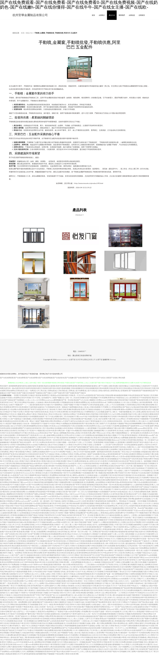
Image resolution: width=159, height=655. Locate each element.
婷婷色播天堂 (64, 475)
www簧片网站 (62, 529)
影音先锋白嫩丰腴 (98, 541)
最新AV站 (55, 548)
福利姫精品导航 (92, 485)
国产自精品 (144, 487)
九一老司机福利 (133, 433)
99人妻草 (45, 586)
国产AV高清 (123, 454)
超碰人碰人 (10, 426)
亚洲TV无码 (51, 546)
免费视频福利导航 (121, 574)
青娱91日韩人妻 (134, 414)
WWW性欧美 (7, 602)
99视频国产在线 (66, 633)
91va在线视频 (151, 555)
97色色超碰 (72, 480)
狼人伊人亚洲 (135, 412)
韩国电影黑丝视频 (104, 440)
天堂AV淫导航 (8, 438)
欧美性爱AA (36, 619)
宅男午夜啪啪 (82, 440)
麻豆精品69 (105, 579)
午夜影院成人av (121, 398)
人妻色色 (12, 637)
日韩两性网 (149, 532)
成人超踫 (77, 459)
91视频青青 (32, 475)
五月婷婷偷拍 (134, 597)
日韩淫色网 (103, 414)
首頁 (93, 15)
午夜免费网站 (144, 548)
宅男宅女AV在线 (129, 630)
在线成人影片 (92, 525)
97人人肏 (144, 579)
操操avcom (95, 564)
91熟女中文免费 (72, 461)
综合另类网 (131, 421)
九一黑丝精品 (121, 501)
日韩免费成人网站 (6, 452)
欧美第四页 (115, 567)
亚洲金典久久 (28, 640)
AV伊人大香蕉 (110, 499)
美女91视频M (87, 569)
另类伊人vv (74, 543)
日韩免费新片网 (113, 635)
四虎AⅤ (141, 532)
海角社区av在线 (131, 607)
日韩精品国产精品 (26, 466)
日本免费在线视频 (132, 590)
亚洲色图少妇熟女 (49, 619)
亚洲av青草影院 (121, 482)
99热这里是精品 (134, 395)
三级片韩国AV (148, 583)
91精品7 (69, 602)
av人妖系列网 (98, 633)
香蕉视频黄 (111, 614)
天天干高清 (29, 430)
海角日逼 (97, 637)
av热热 (76, 433)
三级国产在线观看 (92, 454)
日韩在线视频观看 (86, 583)
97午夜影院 (149, 468)
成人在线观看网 (39, 532)
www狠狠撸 (29, 492)
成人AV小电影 (92, 621)
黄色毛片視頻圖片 (79, 623)
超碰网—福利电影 (97, 452)
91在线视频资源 (77, 482)
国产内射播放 (18, 400)
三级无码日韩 (10, 463)
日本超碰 (150, 494)
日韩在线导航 (122, 400)
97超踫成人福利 (59, 501)
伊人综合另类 (112, 649)
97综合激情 (101, 428)
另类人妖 (56, 633)
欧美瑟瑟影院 (112, 522)
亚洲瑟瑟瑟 (50, 478)
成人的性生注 (92, 461)
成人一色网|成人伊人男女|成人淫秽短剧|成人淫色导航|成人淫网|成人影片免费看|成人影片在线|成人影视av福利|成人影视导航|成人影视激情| (76, 391)
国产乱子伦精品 (47, 454)
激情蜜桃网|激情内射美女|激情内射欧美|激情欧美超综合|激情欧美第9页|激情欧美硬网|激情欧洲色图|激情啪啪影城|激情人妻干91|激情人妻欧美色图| (63, 386)
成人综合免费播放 (12, 619)
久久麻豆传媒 (13, 593)
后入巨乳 (128, 546)
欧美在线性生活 (6, 430)
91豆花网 (129, 583)
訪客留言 (142, 15)
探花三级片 (112, 602)
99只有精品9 (139, 593)
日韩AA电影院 (114, 548)
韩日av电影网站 (48, 611)
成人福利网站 (36, 642)
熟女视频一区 (28, 532)
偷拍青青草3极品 (19, 635)
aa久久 (117, 456)
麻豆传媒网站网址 (70, 527)
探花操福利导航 (123, 496)
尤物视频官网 (98, 430)
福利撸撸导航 (12, 579)
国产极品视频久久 (148, 508)
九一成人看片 (53, 468)
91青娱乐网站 (147, 614)
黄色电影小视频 (42, 593)
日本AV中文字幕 (52, 438)
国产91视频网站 (105, 527)
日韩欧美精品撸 (140, 647)
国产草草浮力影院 (34, 409)
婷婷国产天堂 (132, 510)
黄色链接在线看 (33, 637)
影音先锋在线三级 (129, 520)
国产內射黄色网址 (43, 510)
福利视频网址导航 (50, 482)
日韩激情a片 (10, 501)
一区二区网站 (93, 532)
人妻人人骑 (72, 525)
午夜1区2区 (24, 623)
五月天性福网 (12, 548)
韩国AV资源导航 (92, 414)
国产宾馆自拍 (129, 609)
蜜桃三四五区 (125, 508)
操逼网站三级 (116, 449)
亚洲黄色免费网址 (80, 402)
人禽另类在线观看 (76, 557)
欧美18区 (147, 409)
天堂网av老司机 (79, 454)
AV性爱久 (18, 426)
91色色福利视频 (12, 496)
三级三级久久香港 (107, 626)
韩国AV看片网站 (150, 513)
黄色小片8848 (55, 506)
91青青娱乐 (112, 536)
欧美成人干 (87, 630)
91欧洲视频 (24, 569)
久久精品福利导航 (26, 633)
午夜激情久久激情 (33, 590)
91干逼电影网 (133, 470)
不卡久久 (6, 456)
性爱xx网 (91, 433)
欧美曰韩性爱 (49, 466)
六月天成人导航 (134, 579)
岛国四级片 (13, 574)
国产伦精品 (8, 400)
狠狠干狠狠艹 (88, 522)
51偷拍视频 (26, 419)
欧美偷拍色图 (43, 513)
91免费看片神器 (107, 581)
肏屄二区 (15, 569)
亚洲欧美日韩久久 (100, 515)
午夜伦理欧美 (89, 423)
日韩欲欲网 (109, 395)
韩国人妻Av (139, 480)
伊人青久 (78, 463)
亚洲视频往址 (31, 621)
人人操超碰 (96, 562)
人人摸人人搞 (32, 609)
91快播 (110, 532)
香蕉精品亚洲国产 (69, 466)
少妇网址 (42, 442)
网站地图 (122, 378)
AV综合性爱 (144, 430)
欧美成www (32, 508)
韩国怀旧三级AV (104, 508)
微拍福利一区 (125, 633)
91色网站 (40, 616)
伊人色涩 (82, 501)
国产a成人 (13, 611)
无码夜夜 (57, 520)
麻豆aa (73, 553)
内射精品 (26, 440)
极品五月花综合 (8, 600)
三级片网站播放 (30, 550)
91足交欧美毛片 (18, 473)
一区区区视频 (141, 501)
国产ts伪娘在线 (10, 468)
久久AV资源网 (144, 470)
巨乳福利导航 (5, 607)
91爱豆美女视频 (10, 508)
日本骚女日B (60, 492)
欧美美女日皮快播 (35, 489)
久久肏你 (67, 607)
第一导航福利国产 (34, 423)
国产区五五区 (111, 541)
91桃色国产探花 (134, 400)
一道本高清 (71, 442)
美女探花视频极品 (111, 459)
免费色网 (99, 550)
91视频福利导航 (137, 567)
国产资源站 (133, 541)
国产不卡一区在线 (86, 515)
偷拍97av (154, 440)
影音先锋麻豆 (81, 398)
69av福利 (79, 506)
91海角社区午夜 (44, 588)
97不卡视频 (139, 513)
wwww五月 (29, 473)
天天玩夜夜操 (111, 423)
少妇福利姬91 (65, 614)
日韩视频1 (151, 463)
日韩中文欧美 (38, 581)
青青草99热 (41, 576)
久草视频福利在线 (66, 402)
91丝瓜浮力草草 (53, 499)
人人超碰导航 (137, 485)
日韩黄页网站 (85, 560)
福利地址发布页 (35, 567)
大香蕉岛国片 (135, 536)
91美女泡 (7, 532)
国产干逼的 (143, 541)
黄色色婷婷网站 (21, 604)
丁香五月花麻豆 (137, 517)
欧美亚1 (138, 619)
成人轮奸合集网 (101, 419)
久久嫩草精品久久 (74, 576)
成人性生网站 (34, 569)
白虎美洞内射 (22, 409)
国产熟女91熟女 (59, 651)
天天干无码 (35, 398)
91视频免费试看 (64, 482)
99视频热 (69, 579)
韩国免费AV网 (112, 473)
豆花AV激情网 (125, 567)
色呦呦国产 (73, 438)
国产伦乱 (121, 607)
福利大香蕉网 (23, 576)
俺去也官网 (63, 480)
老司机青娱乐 (128, 494)
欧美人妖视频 (98, 520)
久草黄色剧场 (142, 435)
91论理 (19, 412)
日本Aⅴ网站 (86, 595)
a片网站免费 (12, 503)
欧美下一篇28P (67, 447)
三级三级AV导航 (76, 522)
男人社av (153, 644)
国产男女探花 (103, 555)
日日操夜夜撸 (119, 405)
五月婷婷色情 (112, 461)
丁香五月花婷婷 (118, 527)
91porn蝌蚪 (108, 550)
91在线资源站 (49, 581)
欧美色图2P (7, 485)
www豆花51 (27, 482)
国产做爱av (16, 447)
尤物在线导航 (38, 482)
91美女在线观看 (76, 426)
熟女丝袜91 (4, 445)
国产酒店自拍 (99, 395)
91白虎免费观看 (74, 473)
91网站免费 (139, 621)
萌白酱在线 (58, 616)
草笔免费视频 (28, 557)
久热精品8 (8, 654)
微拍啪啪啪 (137, 588)
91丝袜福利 (7, 473)
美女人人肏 (135, 447)
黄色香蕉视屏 (113, 454)
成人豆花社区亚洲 (72, 637)
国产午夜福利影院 (15, 560)
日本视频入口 (128, 555)
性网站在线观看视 (43, 649)
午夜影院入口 (107, 494)
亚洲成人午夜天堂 (114, 525)
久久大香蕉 (68, 445)
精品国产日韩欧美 (46, 494)
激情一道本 (46, 548)
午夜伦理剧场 (19, 452)
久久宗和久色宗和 (128, 604)
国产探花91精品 (142, 442)
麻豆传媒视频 (113, 487)
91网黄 (6, 517)
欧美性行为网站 (6, 642)
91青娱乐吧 (8, 506)
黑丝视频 (83, 548)
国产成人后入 (55, 595)
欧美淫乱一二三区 (43, 539)
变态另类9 (70, 604)
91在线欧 (46, 614)
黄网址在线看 (56, 435)
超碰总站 (72, 642)
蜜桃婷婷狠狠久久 (63, 619)
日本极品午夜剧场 (34, 395)
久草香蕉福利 (20, 435)
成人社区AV (93, 635)
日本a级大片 (46, 473)
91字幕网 (104, 407)
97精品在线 (126, 569)
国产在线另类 (133, 459)
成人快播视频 (149, 567)
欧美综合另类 (125, 586)
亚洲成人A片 (34, 525)
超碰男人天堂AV (144, 445)
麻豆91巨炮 (66, 520)
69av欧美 (115, 485)
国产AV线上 (7, 569)
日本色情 (83, 433)
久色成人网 (122, 649)
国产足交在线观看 (19, 536)
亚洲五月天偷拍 (86, 409)
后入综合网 (12, 409)
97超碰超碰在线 (45, 487)
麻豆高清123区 (55, 503)
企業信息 (132, 15)
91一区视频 (80, 642)
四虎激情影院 (136, 614)
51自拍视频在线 (149, 517)
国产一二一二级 (26, 405)
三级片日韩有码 (39, 600)
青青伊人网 (48, 647)
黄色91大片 (134, 496)
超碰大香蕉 (116, 529)
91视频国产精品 (40, 557)
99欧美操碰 (65, 470)
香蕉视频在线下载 (15, 482)
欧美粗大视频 (111, 435)
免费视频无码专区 (52, 600)
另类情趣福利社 (26, 619)
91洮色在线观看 (8, 435)
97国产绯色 (44, 595)
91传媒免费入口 (151, 534)
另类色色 (87, 539)
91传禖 (107, 426)
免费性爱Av (38, 466)
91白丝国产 (95, 611)
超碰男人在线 (91, 604)
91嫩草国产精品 (146, 416)
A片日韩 (57, 412)
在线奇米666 (68, 459)
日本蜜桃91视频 (13, 527)
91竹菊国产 (84, 405)
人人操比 (112, 463)
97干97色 (120, 435)
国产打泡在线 (125, 517)
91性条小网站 (55, 423)
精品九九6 (102, 649)
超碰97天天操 (149, 525)
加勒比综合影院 (56, 626)
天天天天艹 (115, 586)
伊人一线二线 (14, 480)
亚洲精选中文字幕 (19, 433)
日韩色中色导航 (133, 416)
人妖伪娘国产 (45, 398)
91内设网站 (129, 619)
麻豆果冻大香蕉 (39, 461)
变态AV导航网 (135, 522)
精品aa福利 (109, 513)
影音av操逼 (125, 456)
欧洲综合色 (86, 628)
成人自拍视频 (80, 510)
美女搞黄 (104, 637)
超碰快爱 (132, 438)
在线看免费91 (119, 513)
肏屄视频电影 (48, 520)
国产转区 (43, 569)
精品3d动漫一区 (20, 621)
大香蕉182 (112, 543)
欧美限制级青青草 (76, 423)
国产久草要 (36, 447)
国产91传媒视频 (58, 637)
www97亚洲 (144, 426)
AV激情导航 (109, 482)
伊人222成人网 (41, 543)
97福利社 (18, 600)
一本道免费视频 (75, 562)
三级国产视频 (56, 398)
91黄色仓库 (90, 510)
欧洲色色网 (19, 581)
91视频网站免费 (131, 428)
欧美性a (38, 463)
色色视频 (58, 428)
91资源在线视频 (85, 541)
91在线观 (84, 534)
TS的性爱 (31, 593)
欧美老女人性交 (151, 609)
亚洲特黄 (64, 412)
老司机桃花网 (102, 588)
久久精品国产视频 (9, 423)
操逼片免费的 (39, 445)
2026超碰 (115, 611)
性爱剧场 (133, 637)
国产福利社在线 (92, 447)
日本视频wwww (72, 501)
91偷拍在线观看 (114, 515)
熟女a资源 (117, 569)
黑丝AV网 (140, 405)
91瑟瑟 (107, 586)
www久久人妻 (22, 644)
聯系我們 (122, 15)
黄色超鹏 (125, 562)
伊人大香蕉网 (21, 468)
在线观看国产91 (32, 541)
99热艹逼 (51, 433)
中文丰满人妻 (110, 595)
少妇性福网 (41, 438)
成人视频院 (90, 400)
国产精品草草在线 (102, 557)
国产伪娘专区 (150, 649)
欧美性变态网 (18, 421)
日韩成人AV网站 (60, 454)
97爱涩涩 (33, 546)
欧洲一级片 (135, 550)
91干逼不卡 (32, 579)
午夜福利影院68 (100, 501)
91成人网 (133, 562)
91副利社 (28, 428)
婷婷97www (50, 452)
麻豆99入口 (64, 456)
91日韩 (122, 440)
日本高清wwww (33, 433)
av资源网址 (16, 398)
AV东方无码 (45, 447)
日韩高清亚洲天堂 (34, 454)
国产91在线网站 (46, 637)
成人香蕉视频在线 (118, 621)
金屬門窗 (72, 360)
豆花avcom (100, 426)
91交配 (70, 644)
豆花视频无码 (22, 588)
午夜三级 (132, 466)
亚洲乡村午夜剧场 (123, 475)
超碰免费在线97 (123, 536)
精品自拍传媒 (56, 447)
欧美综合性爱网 (6, 562)
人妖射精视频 (102, 525)
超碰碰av (64, 506)
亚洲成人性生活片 (55, 459)
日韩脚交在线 (112, 400)
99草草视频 (50, 492)
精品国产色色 (90, 642)
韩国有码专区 (115, 480)
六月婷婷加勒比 (130, 405)
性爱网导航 (143, 489)
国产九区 (85, 576)
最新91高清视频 (152, 473)
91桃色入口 (65, 555)
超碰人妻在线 (141, 604)
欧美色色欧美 (27, 595)
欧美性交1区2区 (48, 489)
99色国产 (86, 597)
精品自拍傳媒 (26, 447)
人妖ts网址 (33, 459)
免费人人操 (119, 609)
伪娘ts (21, 522)
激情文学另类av (150, 621)
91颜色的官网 (16, 647)
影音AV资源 (26, 398)
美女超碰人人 (32, 402)
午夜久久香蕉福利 (96, 576)
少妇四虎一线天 (44, 607)
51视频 (36, 633)
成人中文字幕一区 (65, 468)
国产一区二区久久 (79, 492)
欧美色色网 (60, 579)
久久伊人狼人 (126, 402)
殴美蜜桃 (99, 442)
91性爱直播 (103, 463)
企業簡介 (102, 15)
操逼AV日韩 (91, 586)
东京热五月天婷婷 (55, 513)
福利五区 (86, 609)
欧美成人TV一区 (111, 607)
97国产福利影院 (139, 555)
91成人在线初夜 (105, 489)
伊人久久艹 (79, 517)
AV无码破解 (121, 651)
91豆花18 (8, 433)
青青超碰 (82, 449)
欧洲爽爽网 (50, 635)
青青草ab (111, 398)
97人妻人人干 (81, 442)
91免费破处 (65, 423)
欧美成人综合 (33, 607)
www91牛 (78, 494)
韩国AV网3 (49, 421)
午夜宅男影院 (54, 644)
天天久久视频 (116, 539)
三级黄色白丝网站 (68, 414)
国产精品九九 (128, 407)
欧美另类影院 (17, 494)
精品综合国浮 (95, 529)
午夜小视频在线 (100, 473)
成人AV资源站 (88, 494)
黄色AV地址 (44, 644)
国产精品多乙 (11, 630)
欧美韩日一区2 (81, 581)
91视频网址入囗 (127, 647)
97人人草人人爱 (82, 651)
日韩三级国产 (100, 423)
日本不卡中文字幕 (90, 517)
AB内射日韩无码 (72, 515)
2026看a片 (118, 630)
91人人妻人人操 (40, 597)
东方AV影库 (101, 461)
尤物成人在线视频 (66, 600)
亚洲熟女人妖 (136, 402)
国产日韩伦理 (114, 445)
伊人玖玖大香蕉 (105, 421)
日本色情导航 (131, 440)
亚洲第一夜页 (78, 496)
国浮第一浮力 (152, 428)
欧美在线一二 (115, 593)
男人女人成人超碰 (43, 435)
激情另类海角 (108, 630)
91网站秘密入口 (104, 517)
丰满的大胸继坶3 (59, 602)
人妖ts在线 (77, 595)
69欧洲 (82, 590)
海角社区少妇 (83, 421)
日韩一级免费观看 (20, 602)
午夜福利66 (138, 583)
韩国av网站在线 (85, 567)
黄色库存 (7, 546)
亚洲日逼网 (113, 438)
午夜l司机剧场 (29, 562)
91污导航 (18, 440)
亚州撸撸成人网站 (144, 637)
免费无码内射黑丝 (9, 588)
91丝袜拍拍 (31, 468)
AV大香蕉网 (60, 452)
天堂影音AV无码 (90, 496)
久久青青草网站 (102, 466)
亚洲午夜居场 (17, 532)
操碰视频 (86, 529)
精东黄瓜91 (25, 546)
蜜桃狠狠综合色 (77, 520)
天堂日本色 (112, 475)
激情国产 (139, 630)
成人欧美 (91, 402)
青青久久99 (32, 572)
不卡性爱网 (146, 543)
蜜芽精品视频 (88, 503)
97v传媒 (15, 485)
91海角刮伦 (105, 628)
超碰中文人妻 (110, 412)
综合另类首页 (133, 576)
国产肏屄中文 (95, 579)
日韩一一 (139, 449)
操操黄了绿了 (44, 416)
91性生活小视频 (15, 414)
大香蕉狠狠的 (78, 428)
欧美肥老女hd (100, 402)
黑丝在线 (70, 433)
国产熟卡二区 (123, 466)
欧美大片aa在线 (68, 463)
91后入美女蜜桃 (22, 525)
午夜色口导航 (36, 414)
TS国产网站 (12, 416)
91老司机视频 (36, 548)
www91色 (83, 416)
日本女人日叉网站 (120, 564)
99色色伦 (151, 489)
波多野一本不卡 (32, 442)
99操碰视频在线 (53, 557)
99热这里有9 (107, 553)
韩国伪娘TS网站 (57, 510)
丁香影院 (66, 449)
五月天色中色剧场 (83, 452)
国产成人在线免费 (32, 449)
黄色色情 (28, 503)
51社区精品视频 (123, 541)
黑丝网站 (57, 421)
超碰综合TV (42, 407)
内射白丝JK (50, 461)
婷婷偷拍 (82, 461)
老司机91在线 (116, 492)
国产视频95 (146, 619)
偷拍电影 (25, 520)
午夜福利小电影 (43, 626)
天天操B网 (115, 426)
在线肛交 (21, 503)
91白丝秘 (30, 536)
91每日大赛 (28, 461)
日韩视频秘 (38, 651)
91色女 (65, 478)
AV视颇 (127, 614)
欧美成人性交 (48, 412)
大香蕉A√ (73, 546)
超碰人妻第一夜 (93, 623)
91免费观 (84, 588)
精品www (115, 440)
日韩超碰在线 (146, 452)
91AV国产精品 (60, 515)
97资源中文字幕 (8, 440)
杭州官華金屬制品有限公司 (30, 15)
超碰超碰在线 (90, 616)
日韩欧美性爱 (63, 562)
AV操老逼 (58, 489)
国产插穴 (69, 492)
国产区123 (93, 555)
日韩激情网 (38, 630)
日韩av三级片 (69, 494)
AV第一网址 (28, 421)
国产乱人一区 (23, 611)
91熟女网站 (49, 428)
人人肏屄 (84, 508)
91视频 (65, 590)
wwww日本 (149, 593)
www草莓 (56, 522)
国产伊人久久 (88, 644)
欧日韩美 (99, 590)
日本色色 (34, 513)
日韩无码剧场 (94, 405)
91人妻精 (130, 649)
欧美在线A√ (63, 541)
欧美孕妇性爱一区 (128, 449)
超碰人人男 (147, 628)
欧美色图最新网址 (55, 534)
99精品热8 (23, 628)
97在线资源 (120, 619)
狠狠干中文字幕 (91, 487)
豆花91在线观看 (147, 522)
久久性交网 (134, 644)
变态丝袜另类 (11, 644)
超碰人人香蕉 (99, 513)
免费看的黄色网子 (90, 478)
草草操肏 (15, 489)
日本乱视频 (142, 562)
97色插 (49, 572)
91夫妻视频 (31, 635)
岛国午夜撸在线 (96, 560)
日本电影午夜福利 (14, 649)
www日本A (149, 557)
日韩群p (63, 586)
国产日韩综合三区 (65, 569)
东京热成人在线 (122, 430)
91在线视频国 (33, 416)
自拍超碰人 (97, 409)
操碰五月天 (8, 449)
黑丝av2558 (32, 510)
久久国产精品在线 (142, 560)
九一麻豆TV (23, 626)
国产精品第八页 (146, 395)
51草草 (12, 445)
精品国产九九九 (79, 400)
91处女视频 (54, 416)
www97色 (148, 456)
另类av (95, 489)
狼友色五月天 (152, 590)
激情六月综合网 (145, 623)
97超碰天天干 (47, 463)
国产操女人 (44, 527)
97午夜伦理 (32, 628)
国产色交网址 (88, 513)
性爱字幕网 (51, 597)
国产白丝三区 (22, 475)
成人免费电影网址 (20, 510)
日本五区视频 (127, 525)
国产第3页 (54, 541)
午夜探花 (133, 473)
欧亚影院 (97, 494)
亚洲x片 (117, 633)
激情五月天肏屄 (24, 496)
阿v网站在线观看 (23, 470)
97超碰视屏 (111, 619)
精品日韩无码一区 (48, 440)
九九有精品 (89, 475)
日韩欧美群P (134, 487)
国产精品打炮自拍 (42, 506)
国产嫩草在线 (29, 614)
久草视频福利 (83, 635)
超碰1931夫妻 (144, 644)
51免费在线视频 (134, 574)
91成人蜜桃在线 (13, 567)
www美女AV (142, 510)
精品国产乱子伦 (105, 647)
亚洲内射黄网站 (82, 553)
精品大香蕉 (92, 588)
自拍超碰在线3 (120, 595)
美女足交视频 (47, 623)
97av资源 (36, 503)
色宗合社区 (151, 412)
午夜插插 (12, 442)
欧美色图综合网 (144, 506)
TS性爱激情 (80, 414)
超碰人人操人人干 (106, 405)
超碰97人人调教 (131, 503)
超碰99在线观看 (61, 640)
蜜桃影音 (78, 628)
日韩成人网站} (75, 508)
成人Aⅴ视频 (136, 553)
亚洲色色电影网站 (59, 419)
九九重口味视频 (40, 536)
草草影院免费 (9, 499)
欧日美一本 (18, 438)
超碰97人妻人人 (113, 534)
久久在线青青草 (110, 430)
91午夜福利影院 (69, 616)
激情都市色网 (99, 607)
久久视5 (79, 597)
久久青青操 (32, 616)
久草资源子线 (28, 412)
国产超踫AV (22, 616)
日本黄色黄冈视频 (110, 572)
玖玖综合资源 (136, 475)
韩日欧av (103, 454)
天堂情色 (11, 609)
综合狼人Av (52, 543)
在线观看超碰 (58, 623)
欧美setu (30, 445)
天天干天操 (71, 597)
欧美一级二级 (40, 501)
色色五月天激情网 (141, 478)
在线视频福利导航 (14, 520)
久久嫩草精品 (119, 503)
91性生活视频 (58, 445)
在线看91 (54, 642)
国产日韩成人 (28, 560)
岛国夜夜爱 (23, 489)
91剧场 (40, 515)
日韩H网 (130, 499)
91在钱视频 (105, 567)
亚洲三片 (42, 604)
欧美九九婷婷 (85, 456)
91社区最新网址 (109, 506)
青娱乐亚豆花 (40, 562)
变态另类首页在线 (46, 485)
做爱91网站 (154, 426)
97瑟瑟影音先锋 (35, 623)
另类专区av (78, 609)
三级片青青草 (121, 510)
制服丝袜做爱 (47, 522)
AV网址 (27, 452)
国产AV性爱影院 (132, 600)
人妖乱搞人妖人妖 (122, 597)
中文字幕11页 (103, 548)
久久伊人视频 (77, 630)
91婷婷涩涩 (38, 412)
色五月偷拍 (82, 586)
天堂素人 (90, 445)
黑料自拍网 (37, 553)
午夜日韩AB (83, 555)
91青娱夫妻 (14, 628)
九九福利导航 (92, 548)
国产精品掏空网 (126, 588)
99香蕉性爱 (48, 419)
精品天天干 (36, 522)
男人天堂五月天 (121, 506)
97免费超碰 (14, 564)
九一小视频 (141, 586)
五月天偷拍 (95, 619)
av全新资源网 (14, 651)
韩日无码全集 (103, 438)
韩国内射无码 (35, 440)
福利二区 (62, 416)
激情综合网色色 (141, 616)
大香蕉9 (24, 517)
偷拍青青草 (96, 567)
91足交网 (68, 536)
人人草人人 (80, 466)
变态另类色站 (65, 499)
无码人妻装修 (148, 642)
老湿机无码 (113, 466)
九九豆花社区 (139, 534)
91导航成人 (72, 574)
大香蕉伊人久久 (19, 449)
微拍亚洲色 (24, 480)
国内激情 (35, 405)
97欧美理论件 (49, 515)
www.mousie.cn (62, 360)
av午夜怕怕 (7, 640)
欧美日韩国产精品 (30, 515)
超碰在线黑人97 (46, 633)
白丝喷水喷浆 (70, 564)
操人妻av (48, 445)
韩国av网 (151, 616)
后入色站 (3, 548)
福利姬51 (3, 593)
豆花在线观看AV (81, 550)
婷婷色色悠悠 (142, 463)
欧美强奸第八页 (38, 428)
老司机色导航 (118, 494)
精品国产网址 (139, 557)
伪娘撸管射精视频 (59, 609)
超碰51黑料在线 (103, 496)
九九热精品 (106, 409)
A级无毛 (75, 567)
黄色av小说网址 (130, 527)
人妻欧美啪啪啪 (49, 640)
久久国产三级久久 (75, 529)
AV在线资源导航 (52, 562)
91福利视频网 (152, 604)
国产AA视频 (82, 649)
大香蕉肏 (37, 473)
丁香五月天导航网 (15, 586)
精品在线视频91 (125, 485)
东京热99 (48, 430)
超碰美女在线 (143, 607)
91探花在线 (146, 546)
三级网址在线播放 (113, 402)
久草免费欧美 (85, 611)
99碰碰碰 (50, 654)
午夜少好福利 (140, 649)
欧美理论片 (82, 527)
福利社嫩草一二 (99, 569)
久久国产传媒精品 (14, 419)
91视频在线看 (60, 581)
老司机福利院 (40, 492)
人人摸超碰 (42, 546)
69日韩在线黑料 (89, 426)
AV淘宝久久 (12, 470)
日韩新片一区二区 (60, 525)
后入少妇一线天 (89, 614)
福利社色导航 (74, 548)
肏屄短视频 (120, 546)
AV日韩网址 (64, 557)
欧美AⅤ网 (56, 430)
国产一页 (6, 583)
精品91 (122, 583)
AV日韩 (55, 480)
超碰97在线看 (16, 607)
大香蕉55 (67, 654)
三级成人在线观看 (72, 647)
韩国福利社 (52, 407)
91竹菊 (76, 405)
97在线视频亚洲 (87, 473)
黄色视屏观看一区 (148, 402)
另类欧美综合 (73, 541)
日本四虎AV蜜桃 (147, 414)
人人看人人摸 (53, 560)
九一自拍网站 (17, 553)
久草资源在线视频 (16, 515)
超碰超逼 (109, 569)
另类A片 (62, 593)
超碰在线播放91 (6, 557)
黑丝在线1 (43, 433)
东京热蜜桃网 (89, 482)
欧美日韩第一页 (105, 485)
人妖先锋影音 (133, 398)
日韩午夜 (57, 485)
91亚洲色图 (19, 550)
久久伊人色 (33, 499)
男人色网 (154, 546)
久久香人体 (140, 421)
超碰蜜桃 (123, 426)
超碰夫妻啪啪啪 (114, 588)
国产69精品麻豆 (61, 576)
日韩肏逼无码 (138, 409)
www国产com (45, 496)
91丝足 (120, 478)
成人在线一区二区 (68, 398)
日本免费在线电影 (125, 642)
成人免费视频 (61, 433)
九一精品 (49, 604)
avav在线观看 (123, 579)
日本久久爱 (70, 593)
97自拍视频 (135, 452)
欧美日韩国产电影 (109, 651)
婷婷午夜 (143, 597)
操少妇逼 (89, 633)
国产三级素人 (116, 562)
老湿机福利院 (69, 550)
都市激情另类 (56, 588)
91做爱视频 (72, 407)
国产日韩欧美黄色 (92, 449)
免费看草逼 (41, 621)
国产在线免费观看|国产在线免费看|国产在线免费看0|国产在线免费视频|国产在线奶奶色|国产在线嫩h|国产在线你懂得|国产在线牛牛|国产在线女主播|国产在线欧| (59, 378)
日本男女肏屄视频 (45, 480)
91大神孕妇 (143, 529)
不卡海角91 (115, 489)
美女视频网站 (74, 590)
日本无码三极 (18, 557)
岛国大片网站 (148, 572)
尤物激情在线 (44, 541)
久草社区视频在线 (86, 637)
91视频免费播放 (120, 433)
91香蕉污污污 (152, 640)
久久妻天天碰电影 (45, 609)
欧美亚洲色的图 (53, 402)
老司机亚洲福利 (130, 435)
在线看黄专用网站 (134, 454)
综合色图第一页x (105, 640)
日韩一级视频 (15, 517)
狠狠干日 (138, 581)
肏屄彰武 (70, 609)
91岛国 (151, 626)
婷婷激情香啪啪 (83, 574)
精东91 (42, 405)
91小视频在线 (39, 430)
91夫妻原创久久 (66, 496)
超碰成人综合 (22, 423)
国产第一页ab (136, 508)
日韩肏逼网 (78, 644)
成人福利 (124, 515)
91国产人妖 (18, 555)
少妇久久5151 (143, 503)
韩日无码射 (112, 416)
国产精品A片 (125, 548)
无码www (110, 609)
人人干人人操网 (37, 583)
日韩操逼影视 (73, 640)
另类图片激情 (122, 499)
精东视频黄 (59, 635)
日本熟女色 (57, 414)
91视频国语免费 (105, 621)
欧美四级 (28, 522)
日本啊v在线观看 (121, 414)
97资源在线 (58, 590)
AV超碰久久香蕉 (35, 611)
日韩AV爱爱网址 (148, 423)
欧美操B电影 (63, 395)
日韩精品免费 (99, 503)
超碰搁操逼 (4, 442)
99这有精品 (139, 468)
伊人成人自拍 (28, 600)
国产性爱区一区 (110, 470)
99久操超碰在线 (29, 555)
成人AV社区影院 (24, 548)
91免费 (132, 616)
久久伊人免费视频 (26, 651)
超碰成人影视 (95, 626)
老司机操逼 (60, 536)
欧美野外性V (14, 407)
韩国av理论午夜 (47, 590)
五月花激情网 (12, 487)
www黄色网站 (33, 644)
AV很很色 (119, 614)
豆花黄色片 (42, 499)
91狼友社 (152, 478)
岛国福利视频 (92, 492)
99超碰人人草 (70, 452)
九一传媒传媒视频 (122, 412)
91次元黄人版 (122, 543)
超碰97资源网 (69, 510)
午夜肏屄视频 (108, 442)
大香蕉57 (147, 569)
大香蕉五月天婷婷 (127, 593)
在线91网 (120, 428)
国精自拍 (19, 463)
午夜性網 (3, 475)
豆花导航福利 (67, 485)
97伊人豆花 (117, 553)
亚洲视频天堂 (20, 597)
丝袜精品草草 (69, 539)
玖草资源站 (44, 534)
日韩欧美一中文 (74, 395)
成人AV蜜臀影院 (87, 412)
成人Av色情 (12, 475)
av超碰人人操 (122, 470)
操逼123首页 (41, 555)
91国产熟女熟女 (143, 602)
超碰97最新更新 (133, 595)
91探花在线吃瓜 (108, 468)
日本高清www (53, 426)
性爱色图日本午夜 (25, 487)
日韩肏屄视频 (14, 633)
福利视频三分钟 (92, 593)
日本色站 (106, 539)
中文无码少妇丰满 (55, 449)
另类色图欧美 (152, 501)
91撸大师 (111, 419)
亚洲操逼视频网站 (28, 649)
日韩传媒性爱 (122, 416)
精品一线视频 (147, 475)
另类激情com (72, 586)
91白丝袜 (130, 635)
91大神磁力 (10, 597)
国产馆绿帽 (34, 534)
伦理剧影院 (118, 520)
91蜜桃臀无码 (130, 442)
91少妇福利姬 (87, 468)
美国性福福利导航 (81, 600)
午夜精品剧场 (47, 564)
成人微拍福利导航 (95, 651)
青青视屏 (98, 506)
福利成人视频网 (6, 494)
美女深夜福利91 (21, 454)
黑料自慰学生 (9, 572)
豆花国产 (63, 644)
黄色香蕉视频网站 (30, 426)
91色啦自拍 (86, 463)
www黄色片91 (73, 560)
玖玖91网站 (74, 555)
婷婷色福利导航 (63, 508)
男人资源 (143, 590)
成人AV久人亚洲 (38, 574)
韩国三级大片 (76, 470)
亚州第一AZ (77, 569)
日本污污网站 (122, 602)
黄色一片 (113, 628)
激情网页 (45, 395)
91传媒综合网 (74, 583)
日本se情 (83, 532)
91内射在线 (7, 447)
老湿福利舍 (64, 438)
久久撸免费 (8, 635)
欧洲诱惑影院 (57, 473)
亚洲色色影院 (22, 416)
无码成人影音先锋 (66, 572)
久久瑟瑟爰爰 (119, 442)
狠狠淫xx (27, 642)
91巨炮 (93, 609)
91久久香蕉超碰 (137, 611)
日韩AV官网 (4, 611)
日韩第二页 (91, 442)
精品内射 (57, 630)
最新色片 (6, 564)
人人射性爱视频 (90, 428)
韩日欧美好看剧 (89, 557)
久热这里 (9, 510)
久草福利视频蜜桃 (69, 626)
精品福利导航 (138, 407)
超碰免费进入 (138, 525)
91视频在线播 (43, 459)
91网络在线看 (134, 430)
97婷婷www (36, 564)
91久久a (111, 414)
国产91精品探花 (137, 569)
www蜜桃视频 (55, 400)
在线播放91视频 (116, 557)
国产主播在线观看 (130, 626)
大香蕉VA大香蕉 (94, 581)
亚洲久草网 (50, 576)
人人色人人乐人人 (30, 400)
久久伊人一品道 (128, 581)
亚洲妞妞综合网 (83, 546)
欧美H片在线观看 (96, 574)
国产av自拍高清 (52, 621)
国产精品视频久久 (87, 419)
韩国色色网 (20, 492)
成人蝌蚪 (73, 475)
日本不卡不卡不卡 (120, 576)
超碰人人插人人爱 (103, 604)
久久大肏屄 (149, 421)
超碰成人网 (42, 402)
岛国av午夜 (41, 478)
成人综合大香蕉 (17, 461)
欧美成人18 (81, 407)
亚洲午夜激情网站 (49, 553)
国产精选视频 (92, 398)
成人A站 (35, 487)
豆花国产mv (23, 485)
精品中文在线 (57, 567)
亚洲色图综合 (7, 421)
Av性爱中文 (65, 522)
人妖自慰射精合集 (105, 447)
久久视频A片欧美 (36, 520)
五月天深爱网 (98, 572)
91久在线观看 (8, 621)
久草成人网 (109, 433)
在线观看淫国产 (112, 616)
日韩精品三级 (53, 569)
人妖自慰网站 (99, 482)
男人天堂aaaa (23, 459)
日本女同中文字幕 (79, 445)
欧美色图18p (143, 626)
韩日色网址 (127, 553)
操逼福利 (88, 489)
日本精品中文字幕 (9, 412)
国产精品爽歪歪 (101, 602)
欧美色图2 (24, 407)
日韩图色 (114, 579)
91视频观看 (143, 419)
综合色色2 (122, 461)
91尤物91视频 (60, 442)
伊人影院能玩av (57, 539)
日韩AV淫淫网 (13, 478)
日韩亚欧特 (83, 543)
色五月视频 (63, 560)
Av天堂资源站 (21, 541)
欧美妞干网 (132, 482)
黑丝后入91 (119, 626)
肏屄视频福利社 (19, 543)
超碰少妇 (7, 489)
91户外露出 (28, 630)
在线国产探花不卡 (61, 583)
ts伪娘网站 (10, 541)
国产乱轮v (134, 529)
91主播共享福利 (12, 626)
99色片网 (146, 581)
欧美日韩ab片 (68, 534)
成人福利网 (146, 564)
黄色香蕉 (90, 501)
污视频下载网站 (69, 513)
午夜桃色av (53, 395)
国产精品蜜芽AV (136, 539)
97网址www (100, 433)
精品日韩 (26, 586)
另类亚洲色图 (80, 593)
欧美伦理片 (60, 440)
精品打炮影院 (42, 475)
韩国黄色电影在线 (136, 456)
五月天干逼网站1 (24, 574)
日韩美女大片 (76, 499)
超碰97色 (74, 449)
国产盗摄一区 (109, 574)
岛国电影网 (111, 501)
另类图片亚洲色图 (20, 395)
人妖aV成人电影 (79, 633)
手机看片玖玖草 (123, 473)
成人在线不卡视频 (12, 405)
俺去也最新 (16, 546)
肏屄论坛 (73, 421)
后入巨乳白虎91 (68, 435)
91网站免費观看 (105, 623)
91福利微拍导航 (142, 651)
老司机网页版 (36, 586)
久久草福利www (150, 630)
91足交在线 (80, 616)
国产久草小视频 (140, 494)
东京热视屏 (144, 433)
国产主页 (32, 576)
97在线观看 (41, 579)
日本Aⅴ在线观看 (109, 546)
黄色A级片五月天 (118, 590)
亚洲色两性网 (67, 630)
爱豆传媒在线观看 (86, 430)
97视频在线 (88, 607)
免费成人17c (58, 517)
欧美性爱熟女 (102, 487)
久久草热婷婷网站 (115, 407)
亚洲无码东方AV (6, 402)
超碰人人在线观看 (100, 475)
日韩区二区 (116, 647)
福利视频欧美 (100, 435)
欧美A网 (75, 654)
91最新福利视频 (21, 572)
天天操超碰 (131, 501)
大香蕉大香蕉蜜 (83, 438)
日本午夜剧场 (53, 593)
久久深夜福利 (145, 536)
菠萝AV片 (3, 649)
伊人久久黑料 (149, 635)
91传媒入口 (79, 435)
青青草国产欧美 (8, 454)
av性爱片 (124, 489)
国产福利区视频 (79, 447)
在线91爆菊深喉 (33, 602)
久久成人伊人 (11, 525)
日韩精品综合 (106, 562)
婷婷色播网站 (30, 506)
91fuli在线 (141, 473)
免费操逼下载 (111, 428)
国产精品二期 (22, 637)
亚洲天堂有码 (130, 560)
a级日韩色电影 (98, 470)
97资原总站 (81, 525)
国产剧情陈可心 (37, 529)
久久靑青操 (56, 470)
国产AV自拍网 (34, 485)
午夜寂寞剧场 (93, 416)
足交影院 (145, 454)
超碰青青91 (139, 499)
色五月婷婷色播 (114, 637)
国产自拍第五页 (11, 534)
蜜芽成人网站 (95, 480)
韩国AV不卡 (135, 633)
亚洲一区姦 (65, 430)
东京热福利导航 (74, 412)
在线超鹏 (79, 513)
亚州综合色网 (24, 478)
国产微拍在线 (15, 456)
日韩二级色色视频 (127, 534)
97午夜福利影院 (145, 398)
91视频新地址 (14, 466)
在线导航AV (78, 539)
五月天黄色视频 (36, 470)
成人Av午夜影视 (98, 595)
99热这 (133, 586)
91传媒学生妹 (78, 602)
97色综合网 (59, 654)
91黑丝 (70, 454)
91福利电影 (33, 407)
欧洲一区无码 (124, 445)
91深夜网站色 (89, 435)
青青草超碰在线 (98, 499)
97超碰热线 (115, 508)
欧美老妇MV (47, 651)
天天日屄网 (7, 461)
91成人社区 (117, 581)
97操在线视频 (140, 609)
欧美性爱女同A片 (95, 553)
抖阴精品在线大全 (10, 459)
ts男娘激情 (52, 550)
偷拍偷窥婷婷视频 (120, 395)
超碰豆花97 (102, 536)
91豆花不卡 (78, 572)
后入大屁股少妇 (123, 522)
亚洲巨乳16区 (129, 468)
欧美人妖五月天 (148, 588)
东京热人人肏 (97, 630)
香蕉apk (103, 619)
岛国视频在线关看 (100, 644)
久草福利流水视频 (21, 499)
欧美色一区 (137, 546)
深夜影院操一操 (59, 564)
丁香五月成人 (125, 452)
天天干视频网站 (34, 517)
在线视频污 (67, 487)
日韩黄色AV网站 (142, 438)
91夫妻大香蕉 (80, 604)
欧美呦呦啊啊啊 (135, 423)
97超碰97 (45, 423)
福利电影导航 (133, 532)
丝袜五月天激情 (21, 609)
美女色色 (112, 600)
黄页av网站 (26, 414)
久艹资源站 (58, 611)
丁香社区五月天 (123, 572)
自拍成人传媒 (22, 508)
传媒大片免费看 (37, 647)
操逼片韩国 (143, 459)
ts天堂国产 (65, 421)
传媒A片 (49, 405)
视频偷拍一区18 (142, 466)
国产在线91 (92, 440)
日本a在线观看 (142, 482)
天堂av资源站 (49, 583)
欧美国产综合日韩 (65, 621)
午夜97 (65, 473)
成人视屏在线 (57, 487)
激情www (19, 501)
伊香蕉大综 (125, 637)
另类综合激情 (91, 466)
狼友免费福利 (141, 492)
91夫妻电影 (102, 534)
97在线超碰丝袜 (146, 595)
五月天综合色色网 (90, 536)
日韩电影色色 (14, 623)
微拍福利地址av (29, 463)
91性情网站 (129, 513)
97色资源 (81, 489)
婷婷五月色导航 (18, 430)
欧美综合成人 (93, 649)
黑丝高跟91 (4, 386)
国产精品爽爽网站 (54, 628)
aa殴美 (143, 412)
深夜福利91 (30, 543)
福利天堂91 (90, 590)
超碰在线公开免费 (134, 543)
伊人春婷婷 (93, 508)
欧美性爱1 (108, 452)
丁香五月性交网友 (19, 402)
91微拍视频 (103, 416)
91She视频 (74, 430)
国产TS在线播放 (50, 529)
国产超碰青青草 (133, 426)
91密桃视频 (101, 609)
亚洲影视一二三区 (101, 445)
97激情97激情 (97, 539)
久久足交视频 (99, 412)
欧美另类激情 (42, 628)
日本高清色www (102, 510)
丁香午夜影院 (129, 478)
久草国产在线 (103, 478)
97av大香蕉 (28, 581)
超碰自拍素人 (105, 449)
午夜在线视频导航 (147, 447)
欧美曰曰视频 (42, 426)
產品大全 (112, 15)
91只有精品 (123, 459)
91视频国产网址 (123, 423)
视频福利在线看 (98, 459)
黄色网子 (116, 447)
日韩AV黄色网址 (118, 623)
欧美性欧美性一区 (119, 421)
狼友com (33, 478)
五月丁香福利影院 (150, 449)
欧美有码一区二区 (127, 480)
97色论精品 (108, 633)
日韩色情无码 (144, 600)
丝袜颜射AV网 (109, 456)
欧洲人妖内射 (10, 492)
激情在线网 (149, 405)
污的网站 (127, 550)
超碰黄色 (133, 445)
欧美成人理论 (47, 414)
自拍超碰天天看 (72, 416)
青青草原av (55, 496)
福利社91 (29, 597)
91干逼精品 (132, 602)
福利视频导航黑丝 (53, 555)
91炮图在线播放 (150, 480)
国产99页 (35, 595)
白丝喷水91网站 (128, 640)
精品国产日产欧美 (106, 564)
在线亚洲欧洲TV (71, 649)
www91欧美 (141, 527)
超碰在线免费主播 (9, 513)
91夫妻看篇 (143, 496)
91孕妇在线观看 (96, 546)
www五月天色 (17, 642)
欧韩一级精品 (62, 407)
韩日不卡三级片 (63, 546)
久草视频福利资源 (46, 525)
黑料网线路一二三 (135, 628)
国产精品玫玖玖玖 (57, 649)
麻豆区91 (100, 586)
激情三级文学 (74, 456)
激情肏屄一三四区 (79, 621)
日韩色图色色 (51, 532)
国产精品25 (94, 640)
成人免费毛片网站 (132, 623)
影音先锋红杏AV (46, 517)
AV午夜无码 (153, 400)
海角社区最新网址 (29, 438)
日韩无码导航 (62, 532)
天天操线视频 (33, 604)
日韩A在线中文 (23, 534)
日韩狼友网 (116, 409)
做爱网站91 (75, 588)
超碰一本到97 (106, 611)
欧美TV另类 (108, 520)
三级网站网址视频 (70, 489)
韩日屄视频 (46, 642)
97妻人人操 (51, 536)
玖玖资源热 (141, 520)
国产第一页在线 (67, 400)
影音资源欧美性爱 (129, 463)
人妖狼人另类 (50, 574)
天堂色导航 (97, 468)
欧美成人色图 (125, 447)
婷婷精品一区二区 (143, 440)
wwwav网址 (120, 419)
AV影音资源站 (67, 428)
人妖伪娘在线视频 (143, 515)
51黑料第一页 (12, 616)
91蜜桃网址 (57, 405)
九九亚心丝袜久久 (107, 597)
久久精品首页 (16, 595)
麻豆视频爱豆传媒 (134, 564)
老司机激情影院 (152, 647)
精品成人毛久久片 (128, 492)
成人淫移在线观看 (93, 407)
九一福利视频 (146, 461)
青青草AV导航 (146, 574)
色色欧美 (116, 452)
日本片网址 (103, 635)
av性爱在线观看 (37, 419)
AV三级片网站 (114, 583)
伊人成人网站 (104, 593)
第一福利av (125, 529)
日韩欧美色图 (60, 461)
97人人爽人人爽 (97, 456)
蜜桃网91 (60, 550)
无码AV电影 (51, 579)
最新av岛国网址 (126, 409)
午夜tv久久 (153, 442)
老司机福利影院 (29, 654)
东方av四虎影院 (87, 395)
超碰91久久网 (54, 586)
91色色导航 (150, 520)
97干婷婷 (152, 607)
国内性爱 (144, 400)
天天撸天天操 (61, 409)
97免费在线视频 (136, 572)
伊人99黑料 (77, 579)
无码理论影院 (5, 428)
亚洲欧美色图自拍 (73, 409)
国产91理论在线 (140, 640)
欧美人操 (104, 543)
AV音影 (8, 398)
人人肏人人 (75, 619)
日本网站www (43, 400)
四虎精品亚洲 (148, 485)
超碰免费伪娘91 (66, 595)
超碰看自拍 (55, 614)
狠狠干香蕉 (79, 478)
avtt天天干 (52, 508)
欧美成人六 (67, 567)
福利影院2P (12, 539)
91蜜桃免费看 (17, 640)
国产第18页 (103, 532)
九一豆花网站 (78, 536)
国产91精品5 (12, 590)
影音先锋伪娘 (95, 597)
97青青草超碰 (94, 421)
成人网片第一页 (73, 532)
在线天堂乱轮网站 (52, 456)
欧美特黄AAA (17, 562)
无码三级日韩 (66, 503)
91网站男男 (48, 616)
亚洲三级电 (21, 539)
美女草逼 (93, 438)
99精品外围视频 (12, 576)
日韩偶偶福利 (65, 426)
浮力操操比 (47, 470)
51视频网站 (58, 494)
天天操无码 (151, 527)
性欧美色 (95, 463)
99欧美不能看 (87, 470)
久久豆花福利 (42, 550)
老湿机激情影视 (92, 527)
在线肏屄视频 (138, 642)
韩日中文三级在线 (48, 409)
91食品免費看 (48, 630)
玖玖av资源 (44, 449)
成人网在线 (88, 572)
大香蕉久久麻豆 (61, 574)
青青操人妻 (22, 590)
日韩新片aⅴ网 (5, 647)
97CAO (119, 463)
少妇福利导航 (133, 506)
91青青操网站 (21, 445)
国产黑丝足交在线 (133, 461)
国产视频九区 (101, 616)
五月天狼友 (10, 614)
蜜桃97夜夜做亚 (150, 407)
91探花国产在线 (83, 480)
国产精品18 (21, 442)
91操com (67, 611)
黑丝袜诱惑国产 (59, 604)
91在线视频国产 (104, 492)
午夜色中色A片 (8, 581)
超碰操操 (113, 496)
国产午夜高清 (31, 435)
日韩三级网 (131, 651)
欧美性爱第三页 (16, 583)
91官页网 (26, 494)
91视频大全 (119, 468)
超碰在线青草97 (83, 626)
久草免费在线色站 (132, 419)
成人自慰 (144, 550)
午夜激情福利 (133, 489)
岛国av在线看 (31, 539)
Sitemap (113, 360)
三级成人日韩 (40, 456)
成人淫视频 (35, 496)
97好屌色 (58, 466)
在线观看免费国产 (17, 428)
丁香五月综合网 (145, 576)
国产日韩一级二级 (56, 527)
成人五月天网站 (8, 604)
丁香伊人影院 (103, 600)
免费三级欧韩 (152, 492)
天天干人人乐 (123, 628)
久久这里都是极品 (23, 513)
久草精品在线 (69, 517)
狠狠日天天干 (18, 654)
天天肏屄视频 (32, 588)
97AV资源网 (102, 398)
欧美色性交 (50, 442)
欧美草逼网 (75, 611)
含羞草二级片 (108, 560)
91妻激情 (55, 572)
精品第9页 (125, 539)
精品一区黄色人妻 (40, 560)
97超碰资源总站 (12, 522)
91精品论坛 (145, 553)
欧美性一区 (109, 503)
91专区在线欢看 (77, 607)
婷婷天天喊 (7, 553)
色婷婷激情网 (42, 468)
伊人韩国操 (93, 534)
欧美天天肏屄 (128, 557)
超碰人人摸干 (85, 619)
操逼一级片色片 (149, 539)
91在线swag (108, 576)
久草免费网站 (53, 475)
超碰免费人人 (61, 597)
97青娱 (24, 607)
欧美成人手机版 (70, 440)
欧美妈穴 (92, 550)
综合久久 (77, 534)
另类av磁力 (10, 550)
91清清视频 (19, 614)
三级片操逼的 (118, 550)
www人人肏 (8, 555)
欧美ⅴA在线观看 (94, 543)
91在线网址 (93, 600)
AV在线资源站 (116, 604)
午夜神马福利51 (77, 614)
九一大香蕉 (77, 468)
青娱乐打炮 (33, 480)
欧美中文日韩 (113, 642)
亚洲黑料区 (44, 503)
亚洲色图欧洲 (86, 459)
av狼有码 (80, 475)
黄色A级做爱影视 (120, 532)
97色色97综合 (19, 506)
